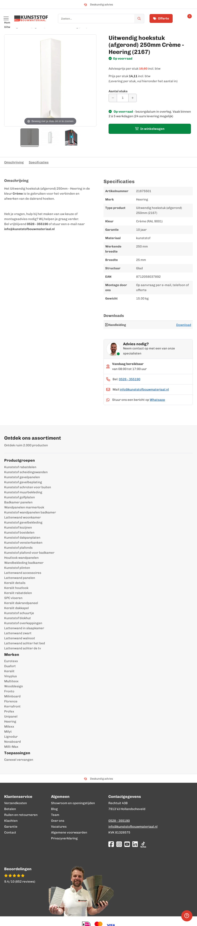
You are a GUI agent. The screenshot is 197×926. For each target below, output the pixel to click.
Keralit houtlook (16, 588)
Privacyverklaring (64, 838)
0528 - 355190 (129, 379)
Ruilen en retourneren (21, 815)
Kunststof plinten (17, 568)
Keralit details (14, 583)
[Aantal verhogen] (132, 98)
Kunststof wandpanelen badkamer (30, 512)
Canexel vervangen (18, 760)
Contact (10, 832)
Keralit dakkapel (16, 608)
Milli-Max (11, 747)
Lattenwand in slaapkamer (24, 628)
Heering (10, 721)
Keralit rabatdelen (18, 593)
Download (183, 325)
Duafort (10, 666)
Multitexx (11, 681)
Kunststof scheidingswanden (26, 472)
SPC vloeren (13, 598)
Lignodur (11, 736)
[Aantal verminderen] (113, 98)
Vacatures (59, 826)
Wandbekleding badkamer (23, 563)
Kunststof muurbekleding (23, 492)
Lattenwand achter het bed (24, 643)
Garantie (10, 826)
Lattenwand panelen (19, 578)
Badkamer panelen (18, 502)
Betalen (10, 809)
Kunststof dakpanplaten (22, 537)
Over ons (57, 821)
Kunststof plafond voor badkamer (29, 553)
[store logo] (31, 18)
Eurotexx (11, 661)
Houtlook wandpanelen (21, 558)
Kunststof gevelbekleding (23, 522)
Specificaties (39, 162)
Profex (9, 711)
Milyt (8, 731)
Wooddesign (13, 686)
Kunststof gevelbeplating (23, 482)
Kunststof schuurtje (19, 613)
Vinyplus (10, 676)
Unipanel (10, 716)
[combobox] (101, 18)
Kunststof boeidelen (19, 532)
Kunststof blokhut (17, 618)
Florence (10, 701)
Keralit (9, 671)
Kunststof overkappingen (23, 623)
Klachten (11, 821)
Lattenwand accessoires (22, 573)
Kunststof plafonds (18, 548)
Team (55, 815)
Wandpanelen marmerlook (24, 507)
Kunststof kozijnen (18, 527)
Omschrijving (14, 162)
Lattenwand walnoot (19, 638)
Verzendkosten (15, 803)
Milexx (9, 726)
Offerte (161, 18)
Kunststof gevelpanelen (22, 477)
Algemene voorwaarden (69, 832)
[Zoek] (139, 18)
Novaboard (12, 742)
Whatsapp (157, 400)
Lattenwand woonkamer (22, 517)
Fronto (9, 691)
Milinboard (12, 696)
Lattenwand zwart (18, 633)
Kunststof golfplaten (19, 497)
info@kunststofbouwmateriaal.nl (144, 389)
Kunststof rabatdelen (20, 467)
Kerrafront (12, 706)
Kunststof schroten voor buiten (27, 487)
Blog (54, 809)
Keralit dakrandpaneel (21, 603)
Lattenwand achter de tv (22, 648)
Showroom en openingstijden (73, 803)
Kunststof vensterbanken (23, 542)
